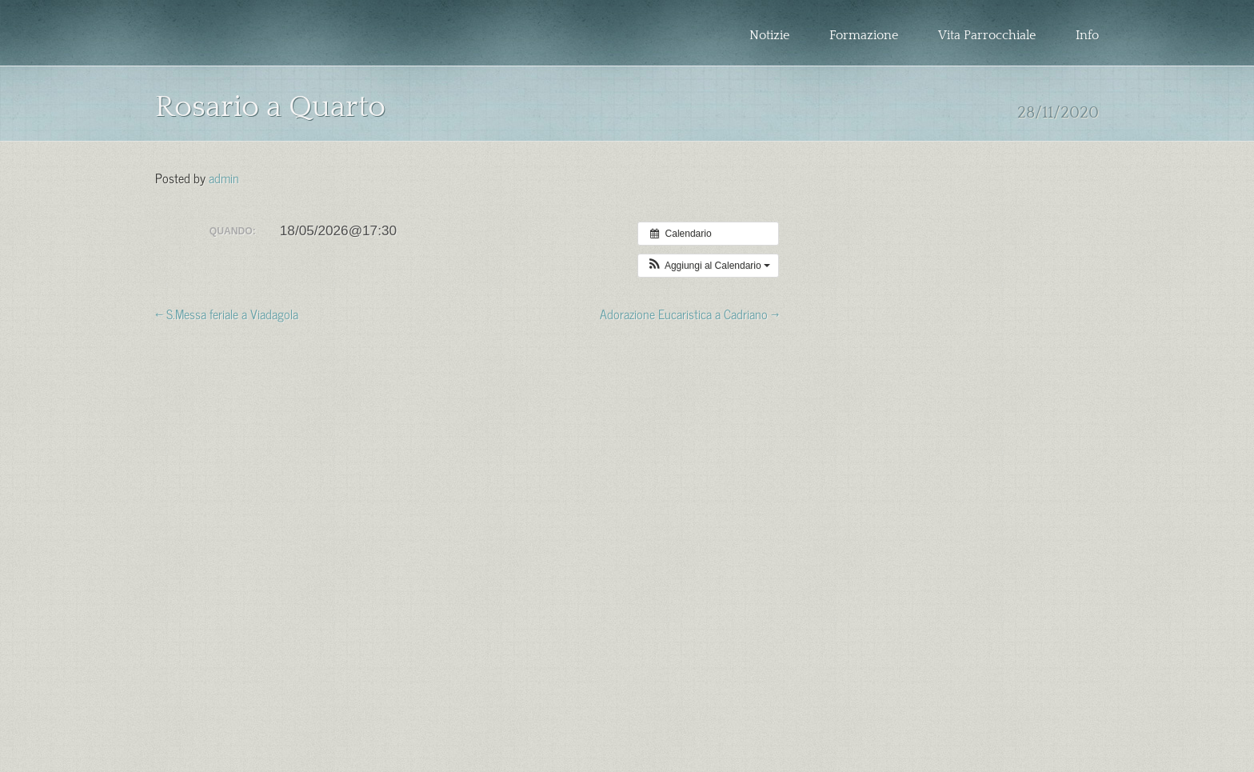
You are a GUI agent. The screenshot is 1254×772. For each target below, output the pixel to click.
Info (1087, 35)
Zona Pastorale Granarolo (266, 46)
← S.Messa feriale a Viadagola (226, 312)
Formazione (863, 35)
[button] (708, 265)
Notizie (769, 35)
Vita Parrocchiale (987, 35)
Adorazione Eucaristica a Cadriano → (689, 312)
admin (224, 176)
